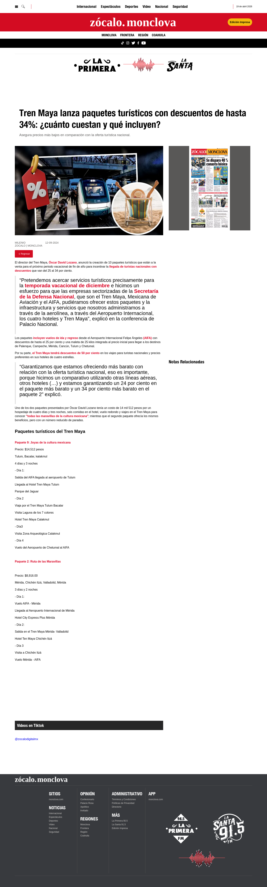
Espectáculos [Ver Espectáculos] (111, 6)
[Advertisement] (209, 267)
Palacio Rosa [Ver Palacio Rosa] (86, 803)
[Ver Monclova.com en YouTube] (143, 43)
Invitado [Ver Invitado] (84, 810)
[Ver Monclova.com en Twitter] (133, 43)
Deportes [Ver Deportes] (131, 6)
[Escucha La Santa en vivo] (229, 828)
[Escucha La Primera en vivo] (178, 828)
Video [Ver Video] (147, 6)
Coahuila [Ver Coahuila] (158, 35)
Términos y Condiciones (124, 799)
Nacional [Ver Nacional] (161, 6)
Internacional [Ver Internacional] (86, 6)
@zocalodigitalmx (26, 739)
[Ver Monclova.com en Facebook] (138, 43)
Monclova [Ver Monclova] (109, 35)
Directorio (116, 807)
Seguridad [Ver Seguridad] (180, 6)
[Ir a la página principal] (133, 22)
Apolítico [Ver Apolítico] (84, 807)
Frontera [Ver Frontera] (127, 35)
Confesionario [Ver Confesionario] (87, 799)
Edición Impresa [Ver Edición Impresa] (240, 22)
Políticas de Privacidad (123, 803)
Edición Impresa (120, 828)
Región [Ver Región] (143, 35)
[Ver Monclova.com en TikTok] (123, 43)
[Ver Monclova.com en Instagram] (128, 43)
